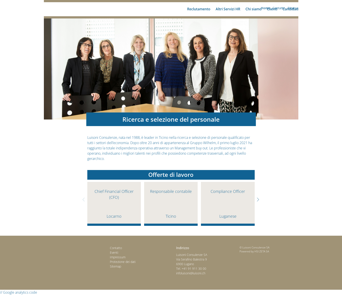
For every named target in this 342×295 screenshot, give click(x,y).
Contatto (116, 248)
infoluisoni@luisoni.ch (190, 273)
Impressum (117, 257)
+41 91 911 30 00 (194, 268)
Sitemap (115, 266)
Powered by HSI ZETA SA (254, 251)
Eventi (114, 252)
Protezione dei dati (123, 262)
